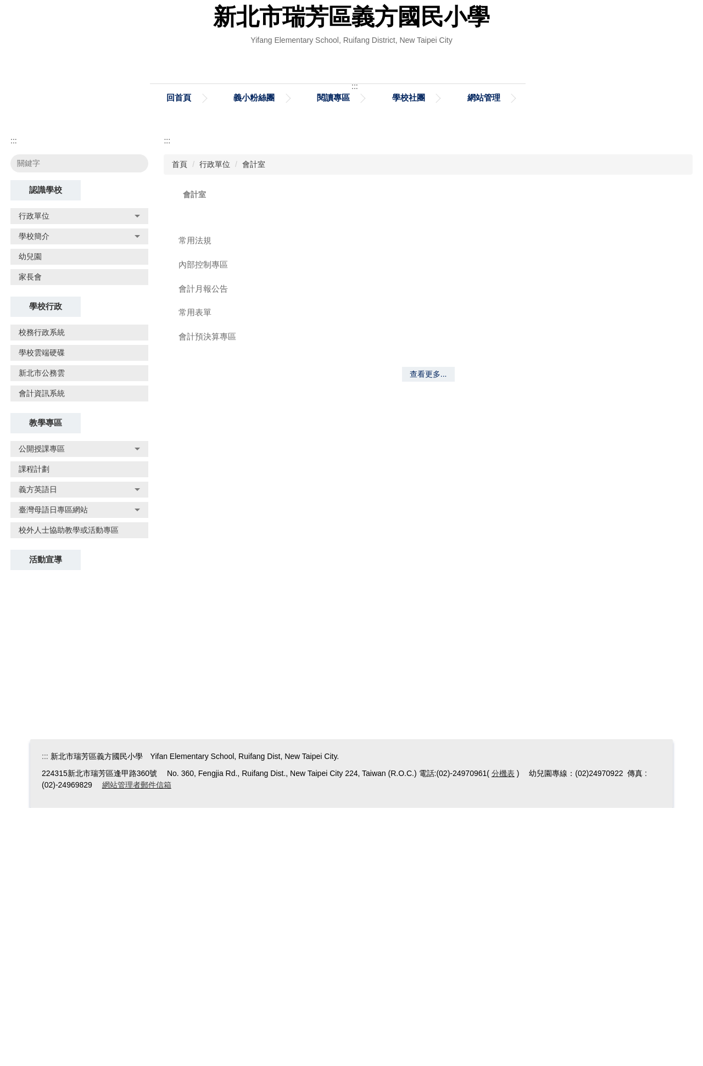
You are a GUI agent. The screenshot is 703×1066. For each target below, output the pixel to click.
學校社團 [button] (408, 355)
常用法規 (194, 498)
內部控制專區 (203, 522)
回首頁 (178, 355)
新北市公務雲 (42, 631)
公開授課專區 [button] (79, 706)
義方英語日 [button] (79, 747)
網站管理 (483, 355)
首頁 (179, 422)
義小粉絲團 (254, 355)
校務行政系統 (42, 590)
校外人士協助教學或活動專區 (69, 788)
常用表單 (194, 570)
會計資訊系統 (42, 651)
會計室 (253, 422)
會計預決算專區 (207, 594)
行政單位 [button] (79, 474)
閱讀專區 (333, 355)
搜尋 (133, 421)
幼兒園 (30, 514)
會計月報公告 (203, 546)
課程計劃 (34, 727)
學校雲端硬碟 (42, 610)
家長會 (30, 535)
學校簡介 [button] (79, 494)
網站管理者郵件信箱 (136, 1043)
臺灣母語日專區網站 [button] (79, 767)
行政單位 (214, 422)
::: (13, 398)
